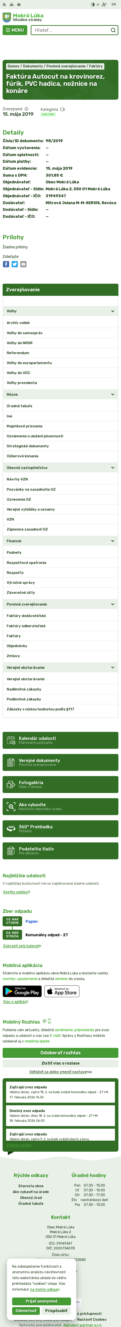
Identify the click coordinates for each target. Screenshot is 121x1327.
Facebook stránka (60, 1255)
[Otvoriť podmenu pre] (113, 290)
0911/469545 (60, 1245)
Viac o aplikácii (15, 980)
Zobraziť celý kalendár (22, 925)
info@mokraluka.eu (60, 1250)
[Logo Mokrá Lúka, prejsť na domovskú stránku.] (60, 18)
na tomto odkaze (45, 1289)
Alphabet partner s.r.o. (82, 1304)
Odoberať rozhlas (60, 1031)
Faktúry (48, 93)
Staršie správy (19, 1124)
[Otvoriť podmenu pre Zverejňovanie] (113, 279)
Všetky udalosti (16, 871)
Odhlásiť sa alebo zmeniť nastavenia (60, 1051)
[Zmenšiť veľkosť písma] (98, 4)
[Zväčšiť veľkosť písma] (104, 4)
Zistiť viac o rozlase (61, 1042)
